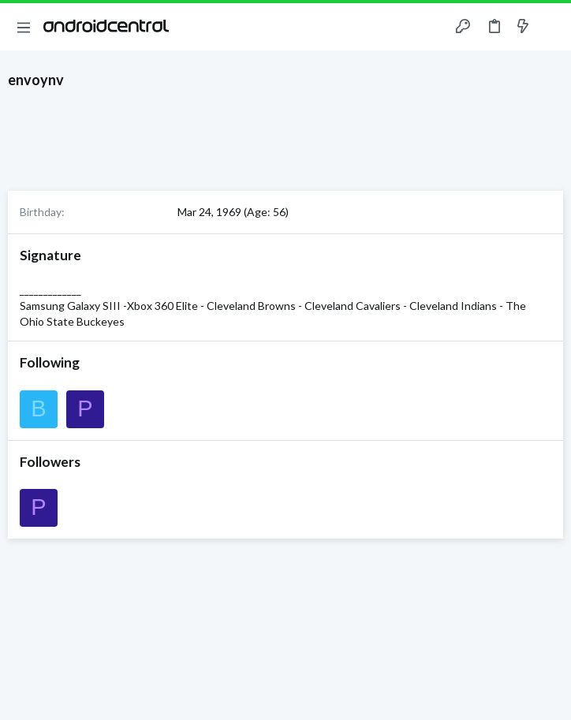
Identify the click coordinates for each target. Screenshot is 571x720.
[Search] (549, 27)
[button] (23, 26)
